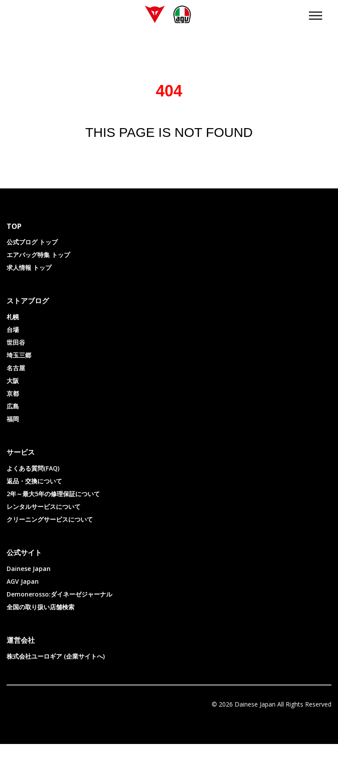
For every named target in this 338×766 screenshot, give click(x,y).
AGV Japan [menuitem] (23, 603)
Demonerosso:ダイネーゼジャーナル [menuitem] (59, 616)
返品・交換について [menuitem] (34, 503)
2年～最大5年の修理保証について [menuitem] (53, 516)
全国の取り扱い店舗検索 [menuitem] (40, 629)
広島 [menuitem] (13, 428)
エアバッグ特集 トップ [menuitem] (38, 277)
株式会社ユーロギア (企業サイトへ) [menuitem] (56, 678)
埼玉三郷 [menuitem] (19, 377)
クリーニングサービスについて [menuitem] (50, 541)
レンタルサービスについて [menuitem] (44, 528)
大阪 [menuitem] (13, 402)
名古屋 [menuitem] (16, 390)
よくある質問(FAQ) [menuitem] (33, 490)
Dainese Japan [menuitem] (29, 590)
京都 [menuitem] (13, 415)
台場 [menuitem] (13, 351)
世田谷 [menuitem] (16, 364)
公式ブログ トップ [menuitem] (32, 264)
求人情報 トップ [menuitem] (29, 289)
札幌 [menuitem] (13, 339)
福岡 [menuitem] (13, 441)
